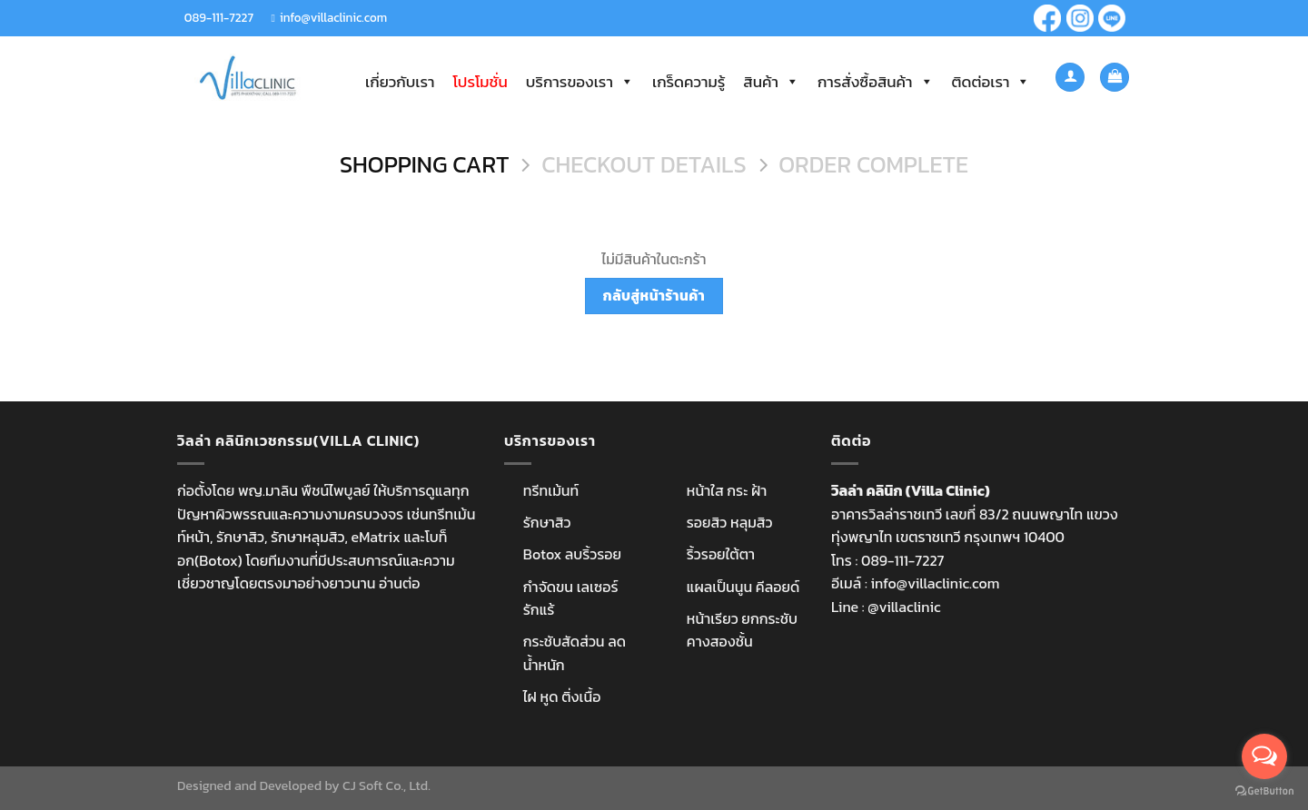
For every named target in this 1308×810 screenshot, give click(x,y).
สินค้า (771, 82)
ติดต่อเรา (991, 82)
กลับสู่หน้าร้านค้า (654, 295)
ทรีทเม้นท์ (551, 490)
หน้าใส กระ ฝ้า (727, 490)
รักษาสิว (547, 522)
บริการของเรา (580, 82)
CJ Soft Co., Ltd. (386, 785)
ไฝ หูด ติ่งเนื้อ (562, 696)
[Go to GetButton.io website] (1264, 791)
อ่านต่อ (399, 583)
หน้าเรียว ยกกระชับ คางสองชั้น (742, 630)
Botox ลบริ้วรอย (572, 554)
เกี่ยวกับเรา (399, 82)
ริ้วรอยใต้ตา (721, 554)
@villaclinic (903, 606)
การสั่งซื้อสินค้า (876, 82)
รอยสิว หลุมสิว (730, 522)
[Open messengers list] (1264, 756)
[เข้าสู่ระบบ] (1070, 78)
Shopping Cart (425, 165)
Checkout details (644, 165)
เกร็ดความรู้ (688, 82)
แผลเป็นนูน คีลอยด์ (743, 587)
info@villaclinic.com (333, 17)
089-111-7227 (218, 17)
